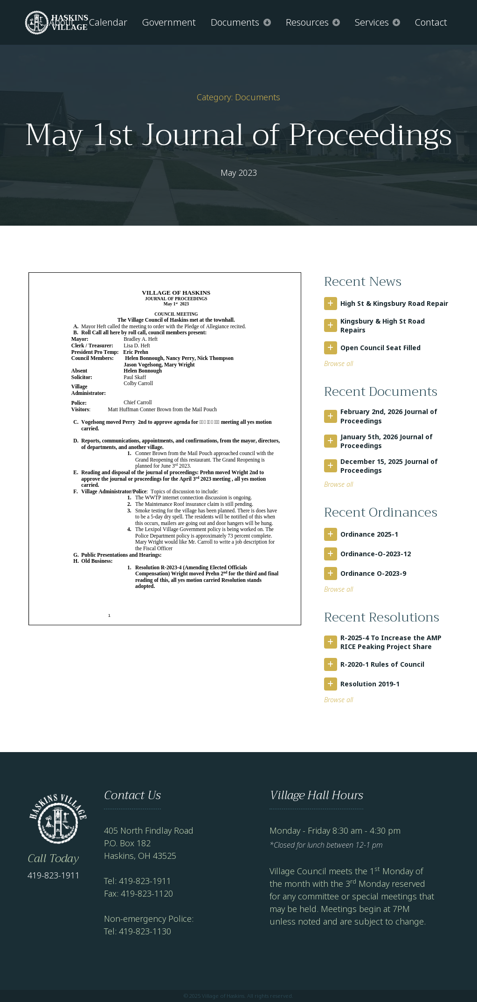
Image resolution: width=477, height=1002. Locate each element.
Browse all (338, 363)
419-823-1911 (54, 875)
